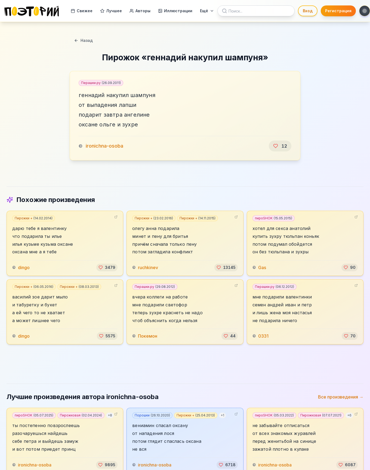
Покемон (147, 336)
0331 (263, 336)
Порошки (152, 415)
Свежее (81, 10)
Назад (83, 40)
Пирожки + (34, 218)
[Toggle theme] (364, 10)
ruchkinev (148, 267)
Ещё (207, 10)
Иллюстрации (175, 10)
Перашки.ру (101, 83)
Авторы (140, 10)
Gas (262, 267)
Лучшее (111, 10)
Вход (308, 10)
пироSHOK (273, 218)
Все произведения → (340, 397)
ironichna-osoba (104, 146)
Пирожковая (81, 415)
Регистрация (338, 10)
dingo (24, 267)
